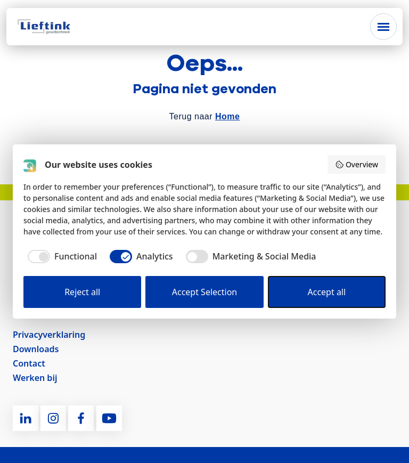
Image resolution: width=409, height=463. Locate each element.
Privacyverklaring (49, 334)
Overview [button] (356, 164)
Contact (29, 363)
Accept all (327, 292)
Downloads (36, 349)
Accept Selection (205, 292)
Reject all (82, 292)
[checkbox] (60, 256)
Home (227, 116)
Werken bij (35, 378)
